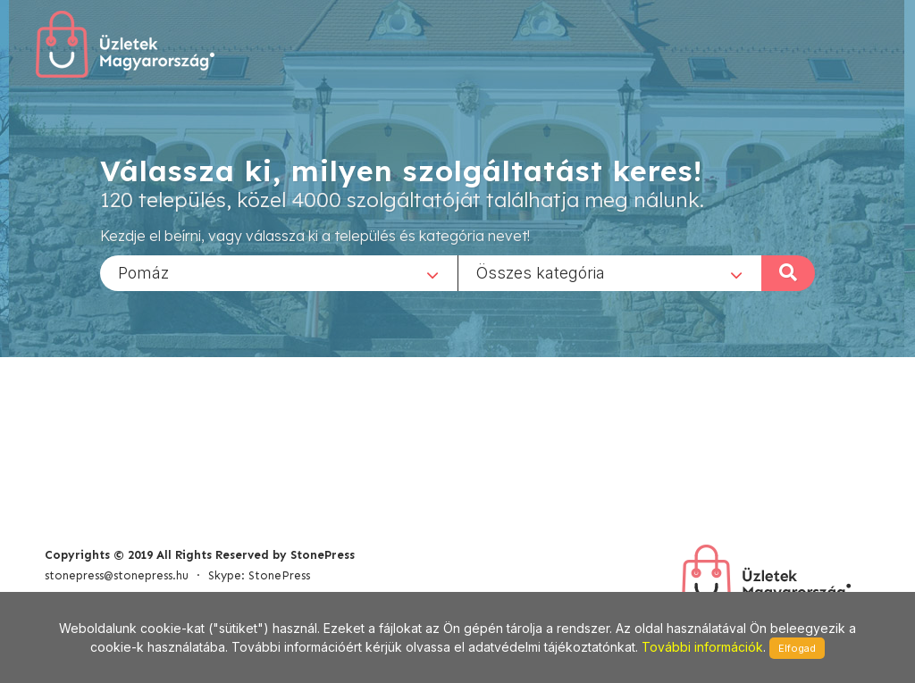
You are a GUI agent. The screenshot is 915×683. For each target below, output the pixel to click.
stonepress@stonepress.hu (117, 575)
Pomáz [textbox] (143, 271)
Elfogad (797, 648)
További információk (702, 646)
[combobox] (279, 272)
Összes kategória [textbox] (540, 271)
